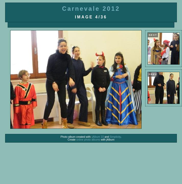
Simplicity (115, 136)
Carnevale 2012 (91, 8)
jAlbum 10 (98, 136)
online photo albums (88, 139)
